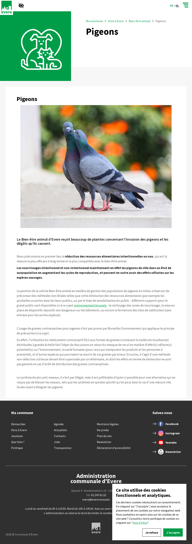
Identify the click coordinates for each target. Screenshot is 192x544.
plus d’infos (140, 523)
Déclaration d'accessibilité (113, 448)
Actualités (60, 430)
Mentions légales (108, 424)
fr (171, 5)
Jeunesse (17, 436)
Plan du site (104, 436)
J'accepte (173, 532)
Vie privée (103, 430)
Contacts (60, 436)
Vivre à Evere (116, 21)
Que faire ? (17, 442)
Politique (17, 448)
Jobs (57, 442)
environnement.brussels (90, 305)
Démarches (18, 424)
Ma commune (94, 21)
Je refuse (151, 532)
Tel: (96, 495)
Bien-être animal (139, 21)
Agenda (58, 424)
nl (177, 5)
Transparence (62, 448)
